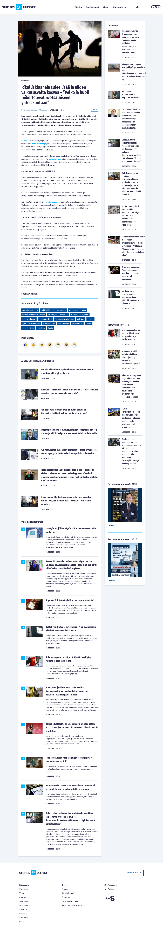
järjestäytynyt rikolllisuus (58, 314)
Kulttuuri (23, 909)
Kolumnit (23, 917)
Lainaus (25, 140)
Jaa (94, 110)
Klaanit (88, 323)
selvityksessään (52, 202)
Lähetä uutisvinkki (70, 901)
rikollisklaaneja (38, 143)
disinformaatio (49, 323)
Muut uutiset (24, 905)
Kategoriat (120, 7)
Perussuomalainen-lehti (72, 905)
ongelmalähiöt (28, 328)
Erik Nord (80, 319)
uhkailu (90, 319)
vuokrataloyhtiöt (45, 319)
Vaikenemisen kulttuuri (64, 319)
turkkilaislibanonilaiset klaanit (53, 310)
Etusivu (78, 7)
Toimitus (66, 897)
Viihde (22, 921)
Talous (22, 893)
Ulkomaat (42, 110)
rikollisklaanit (63, 323)
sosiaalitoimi (77, 323)
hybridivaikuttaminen (31, 323)
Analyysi (34, 110)
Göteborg (41, 328)
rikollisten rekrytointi (80, 314)
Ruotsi (50, 328)
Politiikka (25, 110)
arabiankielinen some (77, 310)
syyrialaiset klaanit (30, 310)
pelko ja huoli (55, 159)
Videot (106, 7)
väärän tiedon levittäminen (33, 314)
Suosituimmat (92, 7)
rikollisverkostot (29, 319)
